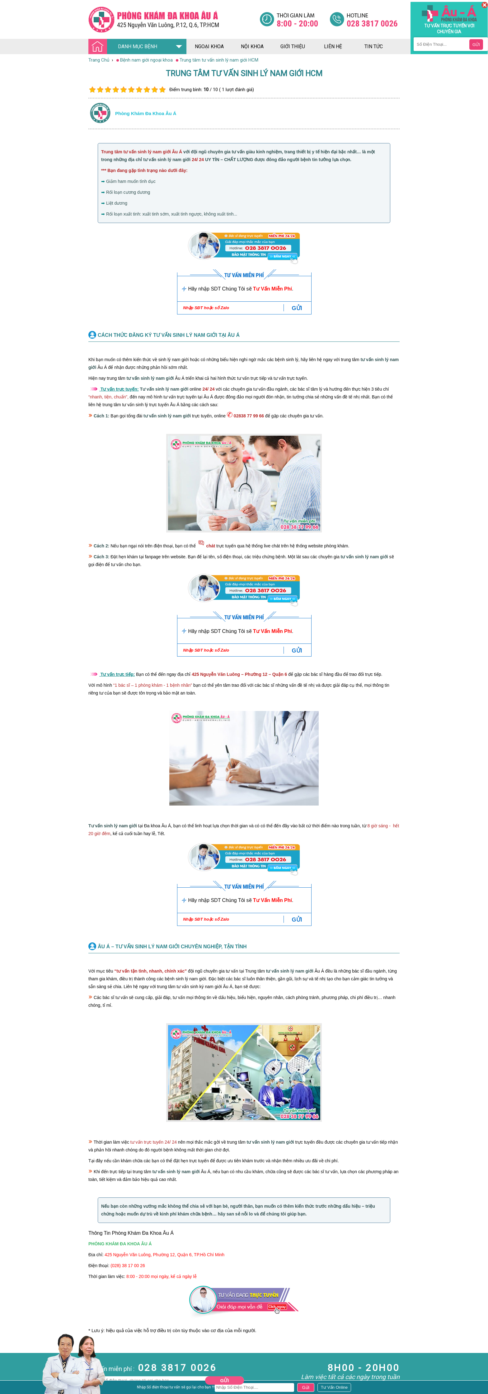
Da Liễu (7, 1377)
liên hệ (333, 46)
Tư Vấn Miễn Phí (272, 288)
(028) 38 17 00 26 (127, 1265)
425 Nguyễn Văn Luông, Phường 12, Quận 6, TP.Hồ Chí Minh (164, 1254)
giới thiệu (292, 46)
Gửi (224, 1380)
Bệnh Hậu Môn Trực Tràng (20, 1363)
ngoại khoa (209, 46)
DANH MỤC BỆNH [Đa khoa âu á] (124, 46)
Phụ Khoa (10, 1383)
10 (162, 90)
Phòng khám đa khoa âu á (145, 113)
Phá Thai (9, 1389)
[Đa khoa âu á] (174, 19)
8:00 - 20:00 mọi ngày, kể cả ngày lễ (161, 1276)
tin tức (373, 46)
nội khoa (252, 46)
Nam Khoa (10, 1355)
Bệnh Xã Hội (12, 1372)
